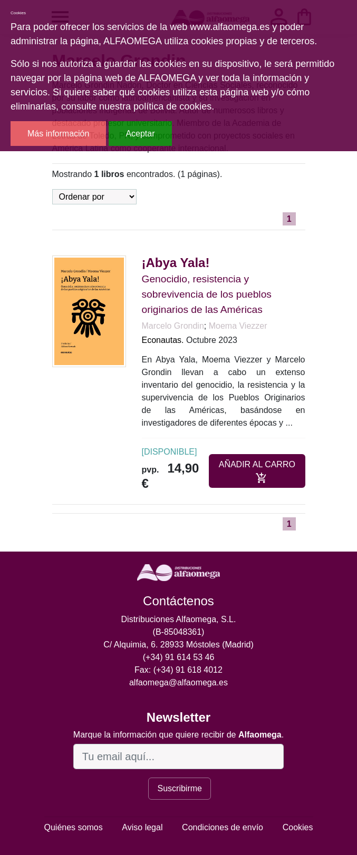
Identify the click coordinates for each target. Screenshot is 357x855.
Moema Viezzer (238, 325)
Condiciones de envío (222, 827)
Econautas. (163, 340)
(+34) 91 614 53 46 (179, 657)
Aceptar (140, 133)
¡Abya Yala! (176, 262)
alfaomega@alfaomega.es (178, 682)
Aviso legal (142, 827)
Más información (58, 133)
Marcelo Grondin (173, 325)
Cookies (298, 827)
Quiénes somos (73, 827)
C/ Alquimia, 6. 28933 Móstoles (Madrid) (178, 644)
